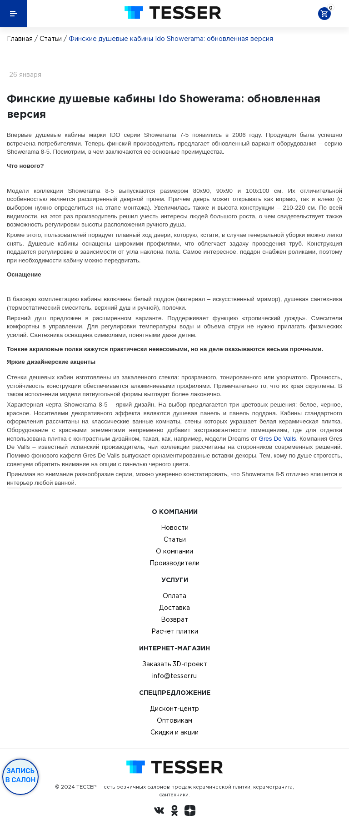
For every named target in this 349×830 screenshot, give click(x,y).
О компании (174, 551)
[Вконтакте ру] (159, 812)
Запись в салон (20, 775)
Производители (174, 563)
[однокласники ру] (174, 812)
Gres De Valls (277, 438)
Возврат (174, 619)
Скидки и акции (174, 732)
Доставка (174, 607)
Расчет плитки (174, 631)
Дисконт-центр (174, 708)
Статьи (51, 38)
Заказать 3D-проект (174, 664)
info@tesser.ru (174, 675)
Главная (20, 38)
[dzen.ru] (189, 812)
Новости (175, 527)
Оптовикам (174, 720)
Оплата (174, 595)
